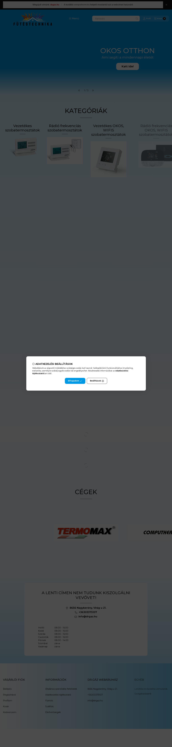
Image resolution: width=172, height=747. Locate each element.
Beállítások (97, 381)
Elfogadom (75, 381)
